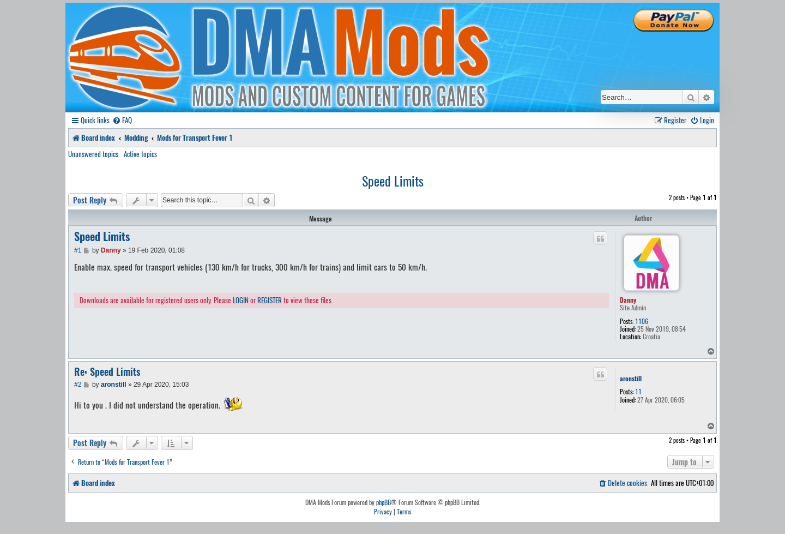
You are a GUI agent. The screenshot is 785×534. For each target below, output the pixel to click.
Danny (628, 299)
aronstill (631, 378)
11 (638, 391)
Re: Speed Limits (107, 371)
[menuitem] (122, 120)
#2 (77, 384)
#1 (77, 250)
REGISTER (269, 300)
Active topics (140, 153)
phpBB (383, 502)
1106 (641, 321)
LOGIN (241, 300)
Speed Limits (393, 180)
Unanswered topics (93, 153)
